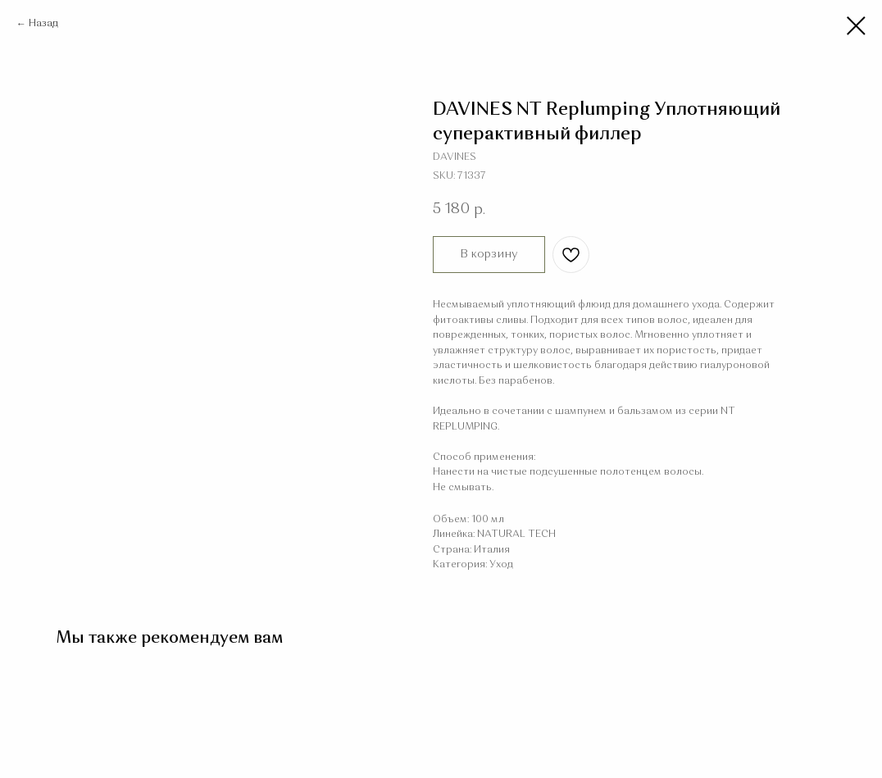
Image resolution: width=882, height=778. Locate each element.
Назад (43, 24)
